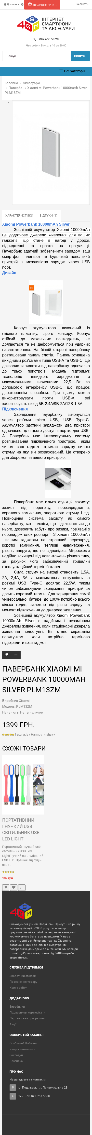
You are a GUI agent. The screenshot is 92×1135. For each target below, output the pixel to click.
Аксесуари (31, 83)
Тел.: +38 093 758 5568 (34, 1096)
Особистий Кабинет (23, 1043)
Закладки (16, 1055)
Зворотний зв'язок (23, 976)
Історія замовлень (22, 1049)
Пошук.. (80, 56)
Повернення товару (23, 981)
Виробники (17, 1006)
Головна (11, 83)
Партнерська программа (27, 1018)
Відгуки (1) (48, 215)
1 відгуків (21, 734)
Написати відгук (43, 734)
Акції (13, 1024)
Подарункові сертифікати (27, 1012)
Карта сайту (18, 987)
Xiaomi (24, 701)
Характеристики (19, 215)
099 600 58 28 (46, 39)
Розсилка (16, 1061)
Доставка (11, 4)
